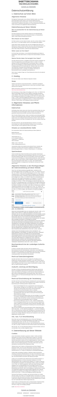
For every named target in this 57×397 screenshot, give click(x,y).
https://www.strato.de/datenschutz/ (18, 89)
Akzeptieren (19, 202)
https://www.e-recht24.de (20, 386)
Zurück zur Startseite (28, 7)
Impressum (33, 205)
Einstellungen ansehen (37, 202)
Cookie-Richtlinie (24, 205)
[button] (41, 191)
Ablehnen (27, 202)
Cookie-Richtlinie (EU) (35, 393)
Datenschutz (29, 205)
